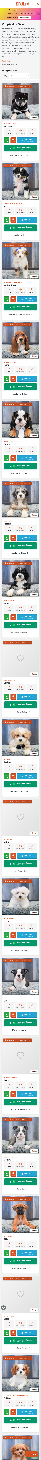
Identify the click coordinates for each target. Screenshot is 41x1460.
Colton (7, 444)
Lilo (5, 1001)
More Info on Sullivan (21, 1427)
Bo (5, 206)
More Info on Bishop (20, 711)
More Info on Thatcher (20, 155)
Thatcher (8, 126)
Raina (6, 365)
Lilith (6, 842)
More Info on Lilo (20, 1029)
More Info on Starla (20, 1109)
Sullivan (7, 1398)
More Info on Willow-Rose (21, 314)
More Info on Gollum (20, 1188)
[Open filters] (31, 1454)
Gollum (7, 1160)
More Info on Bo (21, 234)
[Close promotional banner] (38, 13)
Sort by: (4, 76)
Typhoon (8, 762)
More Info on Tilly (20, 1268)
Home (4, 64)
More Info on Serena (20, 1347)
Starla (6, 1080)
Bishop (7, 683)
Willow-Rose (10, 285)
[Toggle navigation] (5, 4)
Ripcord (7, 524)
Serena (7, 1319)
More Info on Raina (20, 394)
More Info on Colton (20, 473)
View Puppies (25, 17)
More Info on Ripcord (20, 552)
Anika (6, 603)
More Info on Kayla (20, 950)
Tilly (6, 1239)
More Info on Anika (20, 632)
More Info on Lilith (20, 870)
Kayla (6, 921)
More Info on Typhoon (20, 791)
